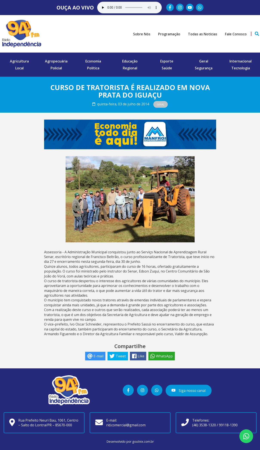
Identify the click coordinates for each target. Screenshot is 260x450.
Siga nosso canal (188, 390)
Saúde (167, 68)
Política (93, 68)
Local (19, 68)
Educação (130, 61)
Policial (56, 68)
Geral (203, 61)
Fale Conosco (236, 34)
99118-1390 (228, 425)
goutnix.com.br (143, 441)
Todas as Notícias (202, 34)
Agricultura (19, 61)
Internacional (240, 61)
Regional (130, 68)
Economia (93, 61)
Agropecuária (56, 61)
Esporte (166, 61)
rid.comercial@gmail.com (126, 425)
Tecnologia (240, 68)
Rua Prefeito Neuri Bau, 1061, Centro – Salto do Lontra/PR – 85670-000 (48, 422)
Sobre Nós (141, 34)
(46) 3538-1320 (204, 425)
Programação (169, 34)
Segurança (203, 68)
